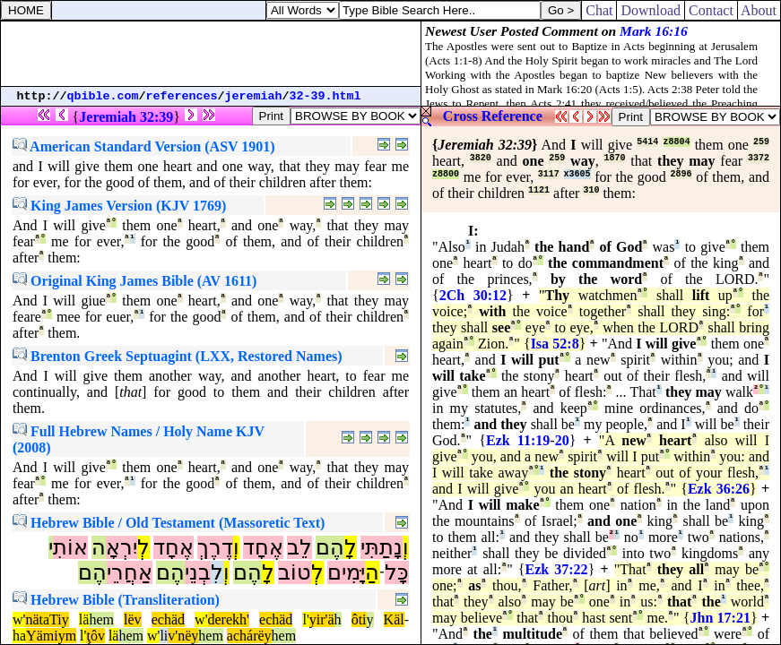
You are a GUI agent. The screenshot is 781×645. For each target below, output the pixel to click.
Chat (599, 10)
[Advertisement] (211, 54)
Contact (711, 10)
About (759, 10)
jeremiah (253, 96)
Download (650, 10)
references (182, 96)
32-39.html (325, 96)
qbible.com (103, 96)
